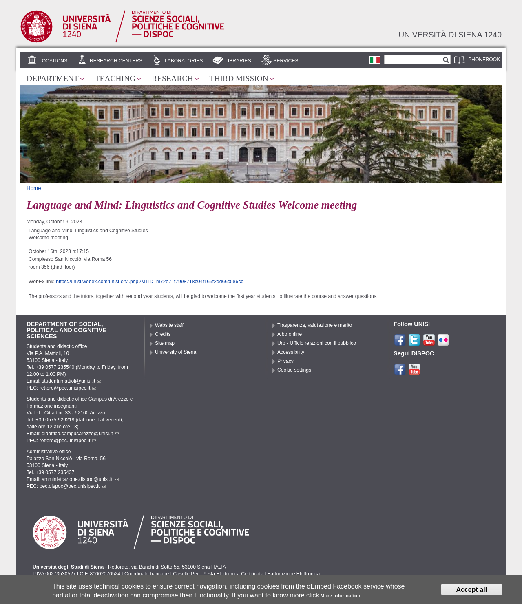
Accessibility (290, 352)
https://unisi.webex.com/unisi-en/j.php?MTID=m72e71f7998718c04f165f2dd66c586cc (149, 281)
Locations (53, 61)
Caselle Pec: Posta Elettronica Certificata (218, 574)
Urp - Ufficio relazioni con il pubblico (316, 343)
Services (285, 61)
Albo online (289, 334)
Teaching (115, 78)
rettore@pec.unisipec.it (68, 388)
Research (172, 78)
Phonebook (484, 59)
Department (53, 78)
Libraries (238, 61)
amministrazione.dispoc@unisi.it (80, 479)
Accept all (471, 591)
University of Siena (175, 352)
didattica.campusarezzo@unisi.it (80, 433)
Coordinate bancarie (146, 574)
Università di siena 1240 (450, 34)
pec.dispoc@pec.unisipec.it (73, 486)
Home (34, 188)
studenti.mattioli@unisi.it (71, 381)
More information (341, 598)
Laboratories (184, 61)
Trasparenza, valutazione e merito (314, 325)
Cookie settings (294, 370)
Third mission (239, 78)
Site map (165, 343)
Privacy (285, 361)
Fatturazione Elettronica (294, 574)
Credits (163, 334)
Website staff (169, 325)
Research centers (116, 61)
